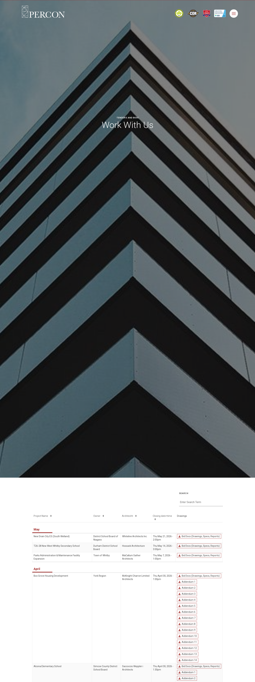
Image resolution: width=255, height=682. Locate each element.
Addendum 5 (187, 606)
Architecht (129, 516)
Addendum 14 (188, 660)
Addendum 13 (188, 654)
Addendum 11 (188, 642)
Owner (98, 516)
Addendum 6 (187, 612)
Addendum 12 (188, 648)
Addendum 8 (187, 624)
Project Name (43, 516)
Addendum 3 (187, 594)
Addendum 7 (187, 618)
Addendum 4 (187, 600)
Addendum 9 (187, 630)
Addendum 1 (187, 581)
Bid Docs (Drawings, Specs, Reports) (199, 536)
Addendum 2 (187, 588)
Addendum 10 (188, 636)
